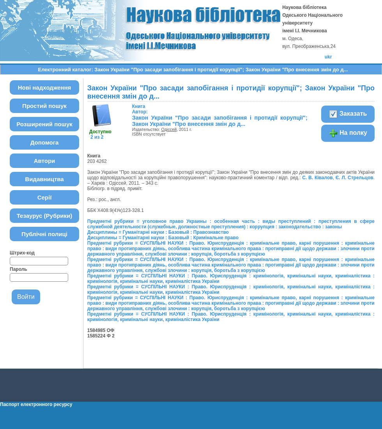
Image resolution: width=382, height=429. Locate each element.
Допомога (44, 142)
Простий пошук (44, 105)
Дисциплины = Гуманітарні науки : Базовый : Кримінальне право (163, 237)
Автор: (140, 109)
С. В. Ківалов (317, 177)
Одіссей (169, 129)
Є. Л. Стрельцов (354, 177)
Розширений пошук (44, 124)
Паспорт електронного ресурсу (36, 404)
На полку (348, 133)
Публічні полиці (44, 234)
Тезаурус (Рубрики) (45, 215)
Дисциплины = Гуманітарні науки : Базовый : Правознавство (158, 232)
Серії (44, 197)
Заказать (348, 114)
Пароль (18, 269)
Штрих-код (22, 253)
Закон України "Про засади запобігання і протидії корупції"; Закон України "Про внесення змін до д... (220, 121)
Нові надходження (44, 87)
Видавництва (44, 179)
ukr (328, 57)
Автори (44, 160)
